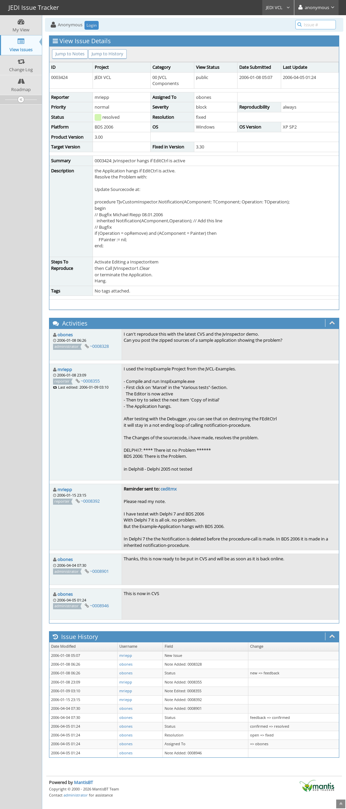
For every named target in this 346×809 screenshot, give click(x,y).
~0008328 (99, 346)
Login (91, 25)
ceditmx (168, 489)
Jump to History (107, 54)
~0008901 (99, 571)
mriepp (64, 369)
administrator (76, 795)
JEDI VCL (278, 7)
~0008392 (90, 501)
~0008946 (99, 606)
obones (65, 335)
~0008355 (90, 381)
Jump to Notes (69, 54)
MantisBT (83, 782)
